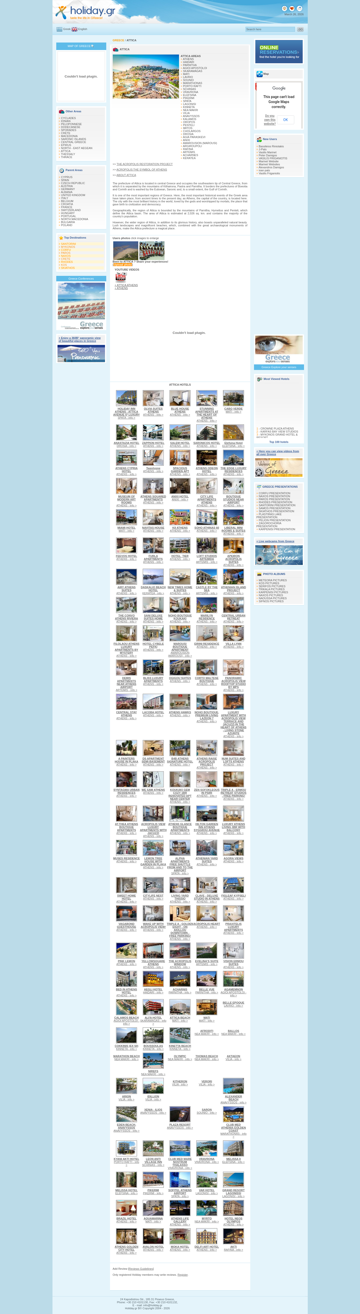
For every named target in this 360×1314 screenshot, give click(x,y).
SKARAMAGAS (192, 71)
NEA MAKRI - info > (207, 1032)
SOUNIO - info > (207, 1111)
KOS (64, 264)
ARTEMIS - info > (207, 558)
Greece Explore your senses (279, 367)
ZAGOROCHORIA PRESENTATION (268, 525)
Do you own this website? (270, 120)
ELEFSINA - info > (233, 444)
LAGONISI (189, 104)
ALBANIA (66, 192)
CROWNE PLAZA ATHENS (277, 434)
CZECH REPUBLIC (73, 183)
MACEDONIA (69, 136)
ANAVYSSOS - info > (233, 1099)
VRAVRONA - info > (180, 1163)
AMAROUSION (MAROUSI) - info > (180, 649)
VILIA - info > (233, 1058)
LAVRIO (188, 77)
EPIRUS (66, 145)
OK (285, 120)
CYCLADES (68, 118)
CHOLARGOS (191, 131)
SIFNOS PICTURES (271, 601)
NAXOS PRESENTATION (274, 496)
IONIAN (65, 121)
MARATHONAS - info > (233, 1130)
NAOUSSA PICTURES (273, 598)
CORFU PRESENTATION (274, 493)
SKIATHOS (68, 267)
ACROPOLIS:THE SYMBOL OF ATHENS (141, 169)
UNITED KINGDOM (73, 195)
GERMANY (68, 189)
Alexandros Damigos (271, 167)
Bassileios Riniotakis (271, 146)
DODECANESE (70, 127)
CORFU (66, 249)
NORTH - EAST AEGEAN (76, 148)
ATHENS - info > (153, 411)
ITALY (64, 198)
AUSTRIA (67, 186)
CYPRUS (66, 177)
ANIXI (186, 140)
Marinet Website (268, 161)
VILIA (186, 113)
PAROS (65, 252)
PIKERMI (188, 98)
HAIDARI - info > (153, 991)
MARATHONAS (192, 83)
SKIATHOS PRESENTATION (276, 511)
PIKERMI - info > (153, 1192)
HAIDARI (188, 62)
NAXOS (66, 255)
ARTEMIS (189, 152)
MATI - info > (233, 410)
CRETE (65, 133)
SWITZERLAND (71, 210)
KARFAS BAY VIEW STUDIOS (279, 437)
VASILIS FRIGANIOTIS (273, 158)
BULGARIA (68, 222)
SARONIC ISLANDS (73, 139)
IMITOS (187, 128)
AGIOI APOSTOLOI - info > (233, 992)
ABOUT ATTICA (126, 175)
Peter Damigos (268, 155)
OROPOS (189, 122)
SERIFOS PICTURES (272, 586)
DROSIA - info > (127, 444)
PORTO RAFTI (192, 86)
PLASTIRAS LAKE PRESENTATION (269, 516)
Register (183, 1274)
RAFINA (188, 149)
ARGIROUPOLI (192, 146)
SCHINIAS (189, 89)
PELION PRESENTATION (274, 520)
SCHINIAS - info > (153, 1161)
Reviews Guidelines (141, 1268)
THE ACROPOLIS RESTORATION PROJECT (144, 164)
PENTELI (188, 125)
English (82, 29)
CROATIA (67, 204)
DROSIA (188, 134)
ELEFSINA (189, 95)
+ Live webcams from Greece (275, 541)
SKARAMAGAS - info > (153, 1020)
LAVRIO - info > (233, 1004)
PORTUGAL (68, 216)
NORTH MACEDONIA (74, 219)
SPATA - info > (126, 413)
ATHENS (188, 59)
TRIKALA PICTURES (272, 589)
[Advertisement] (81, 439)
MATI (186, 74)
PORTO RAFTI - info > (126, 1161)
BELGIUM (67, 201)
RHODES (67, 261)
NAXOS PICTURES (271, 595)
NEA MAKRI (190, 110)
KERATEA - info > (153, 590)
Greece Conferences (81, 278)
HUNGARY (68, 213)
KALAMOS (189, 119)
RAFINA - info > (233, 1248)
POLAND (66, 225)
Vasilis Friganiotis (269, 173)
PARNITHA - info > (179, 991)
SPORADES (68, 130)
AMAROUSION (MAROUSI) (200, 143)
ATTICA (65, 151)
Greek (67, 29)
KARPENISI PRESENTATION (277, 529)
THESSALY (68, 154)
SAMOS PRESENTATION (274, 508)
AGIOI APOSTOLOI (195, 68)
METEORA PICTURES (273, 580)
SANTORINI (68, 243)
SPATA (187, 101)
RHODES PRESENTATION (275, 502)
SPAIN (65, 180)
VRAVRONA (190, 92)
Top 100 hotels (278, 441)
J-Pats (262, 149)
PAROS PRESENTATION (274, 499)
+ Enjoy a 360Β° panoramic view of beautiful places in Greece (80, 339)
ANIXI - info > (180, 498)
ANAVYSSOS (191, 116)
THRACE (66, 157)
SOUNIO (188, 80)
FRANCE (66, 207)
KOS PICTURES (269, 583)
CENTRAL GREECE (73, 142)
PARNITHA (190, 65)
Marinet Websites (269, 164)
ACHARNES (190, 155)
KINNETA (189, 107)
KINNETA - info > (126, 1047)
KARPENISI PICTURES (273, 592)
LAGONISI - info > (207, 1192)
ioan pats (264, 170)
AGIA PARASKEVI (194, 137)
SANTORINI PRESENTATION (277, 505)
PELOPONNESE (71, 124)
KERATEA (189, 158)
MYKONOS (68, 246)
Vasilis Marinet (267, 152)
